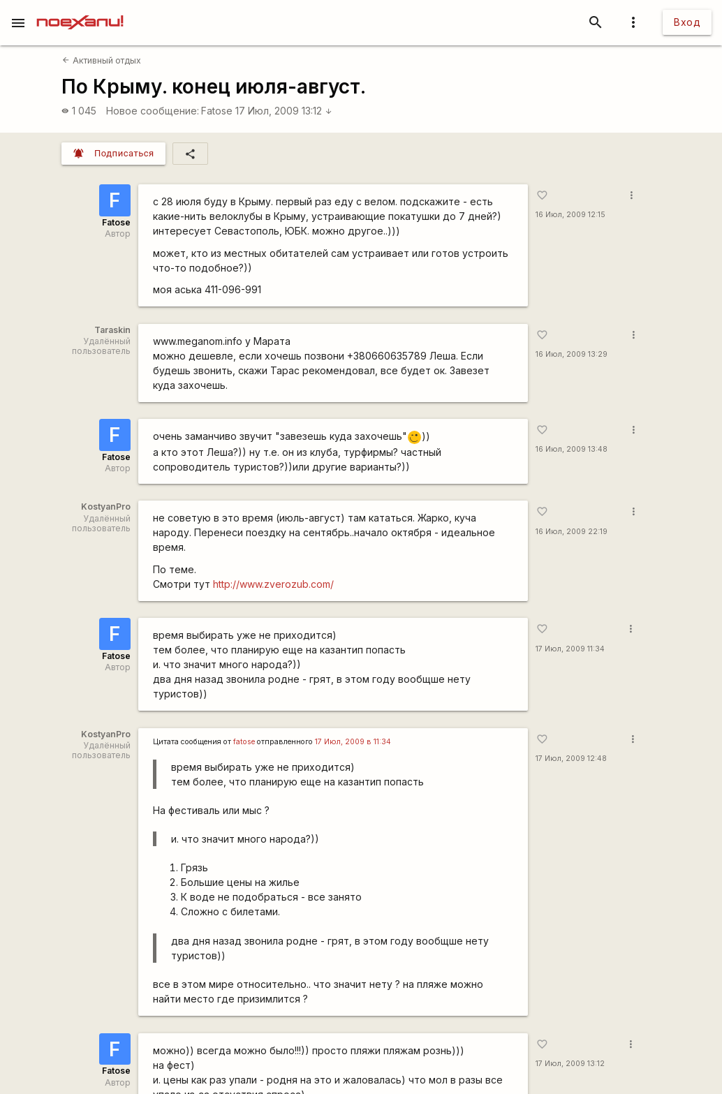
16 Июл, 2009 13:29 (571, 354)
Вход (687, 22)
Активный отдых (101, 60)
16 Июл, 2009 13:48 (571, 449)
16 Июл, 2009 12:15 (570, 214)
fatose (244, 741)
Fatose (217, 111)
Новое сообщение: (152, 111)
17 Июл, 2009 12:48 (571, 758)
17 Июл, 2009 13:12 (283, 111)
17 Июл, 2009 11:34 (570, 648)
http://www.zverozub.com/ (273, 584)
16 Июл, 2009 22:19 (571, 531)
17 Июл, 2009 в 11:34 (353, 741)
